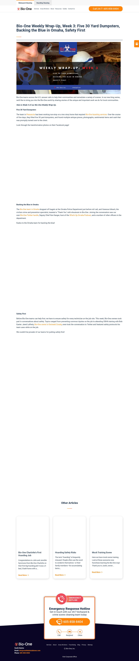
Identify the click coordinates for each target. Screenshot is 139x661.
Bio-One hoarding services (96, 114)
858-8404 (25, 653)
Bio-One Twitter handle (29, 215)
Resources (58, 9)
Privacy (84, 645)
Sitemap (90, 645)
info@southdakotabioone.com (29, 650)
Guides (65, 9)
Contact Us (71, 9)
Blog (78, 645)
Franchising (72, 645)
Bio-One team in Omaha (29, 209)
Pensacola (30, 114)
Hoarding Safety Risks (65, 552)
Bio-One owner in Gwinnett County (48, 324)
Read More (22, 575)
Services (36, 9)
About (52, 9)
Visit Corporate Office (69, 657)
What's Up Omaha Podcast (80, 215)
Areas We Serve (44, 9)
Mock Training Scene (102, 552)
